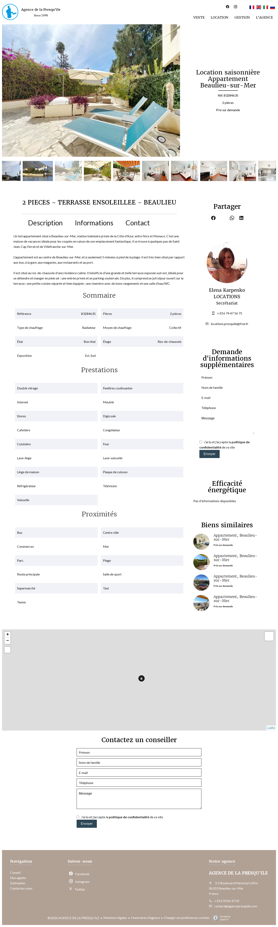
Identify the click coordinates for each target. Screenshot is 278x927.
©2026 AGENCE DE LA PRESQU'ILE (73, 918)
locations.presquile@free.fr (229, 324)
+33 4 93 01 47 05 (226, 901)
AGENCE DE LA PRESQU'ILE (238, 873)
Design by (220, 918)
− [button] (7, 641)
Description (45, 222)
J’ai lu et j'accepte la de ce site (122, 817)
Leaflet (271, 728)
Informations (94, 222)
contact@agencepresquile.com (235, 906)
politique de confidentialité (129, 817)
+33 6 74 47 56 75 (229, 313)
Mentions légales (115, 918)
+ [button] (7, 635)
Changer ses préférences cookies (187, 918)
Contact (137, 222)
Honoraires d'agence (145, 918)
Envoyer (210, 454)
